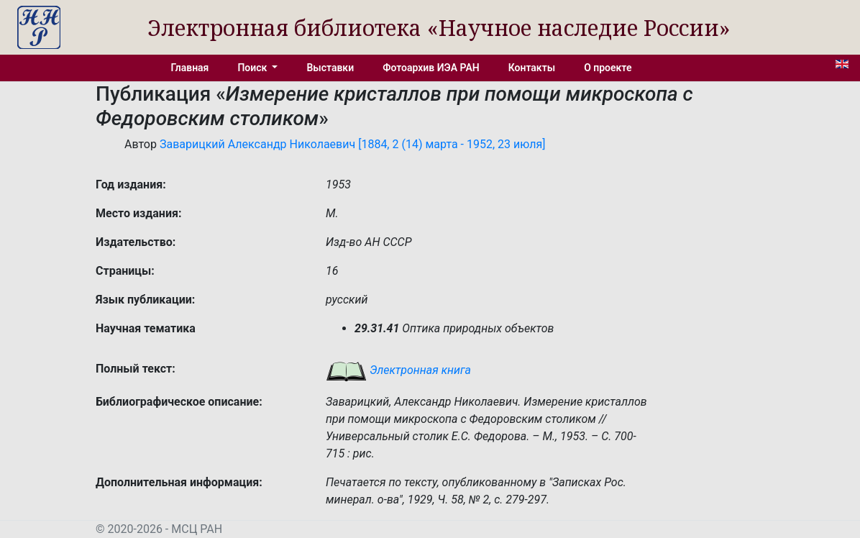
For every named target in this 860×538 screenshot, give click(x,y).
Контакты (531, 67)
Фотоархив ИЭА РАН (431, 67)
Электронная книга (398, 370)
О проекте (607, 67)
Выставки (330, 67)
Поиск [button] (253, 67)
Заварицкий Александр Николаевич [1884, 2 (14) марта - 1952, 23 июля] (353, 144)
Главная (190, 67)
